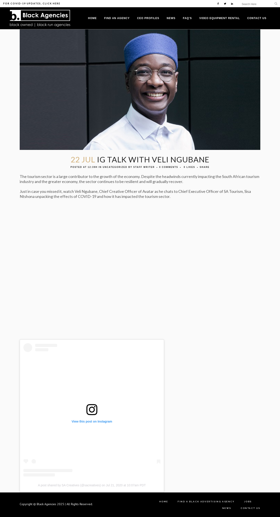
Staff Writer (144, 167)
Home (163, 501)
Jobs (248, 501)
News (226, 508)
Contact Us (250, 508)
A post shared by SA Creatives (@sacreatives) (69, 485)
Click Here (51, 3)
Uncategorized (115, 167)
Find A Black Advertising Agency (206, 501)
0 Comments (168, 167)
